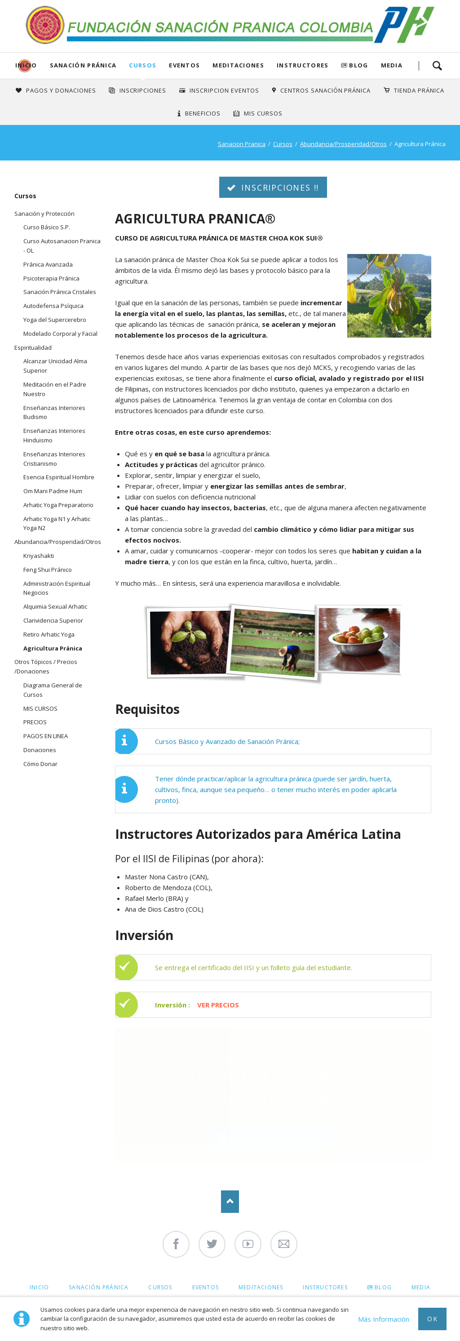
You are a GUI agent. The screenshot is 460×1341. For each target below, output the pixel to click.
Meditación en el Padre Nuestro (54, 389)
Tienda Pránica (419, 90)
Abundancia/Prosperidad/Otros (343, 144)
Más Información (383, 1318)
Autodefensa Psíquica (53, 306)
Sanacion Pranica (241, 144)
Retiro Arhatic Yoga (49, 634)
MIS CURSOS (40, 708)
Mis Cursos (263, 113)
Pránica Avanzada (48, 264)
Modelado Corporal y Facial (60, 334)
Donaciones (39, 750)
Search (437, 66)
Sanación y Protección (44, 213)
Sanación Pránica (83, 65)
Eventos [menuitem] (205, 1287)
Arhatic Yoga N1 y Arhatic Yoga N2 (56, 523)
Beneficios (203, 113)
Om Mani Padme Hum (52, 491)
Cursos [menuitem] (160, 1287)
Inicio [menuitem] (39, 1287)
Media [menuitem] (420, 1287)
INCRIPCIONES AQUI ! (278, 1136)
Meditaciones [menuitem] (261, 1287)
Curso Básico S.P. (46, 227)
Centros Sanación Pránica (325, 90)
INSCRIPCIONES (143, 90)
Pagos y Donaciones (61, 90)
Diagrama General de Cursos (52, 690)
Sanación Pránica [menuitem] (98, 1287)
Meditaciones (238, 65)
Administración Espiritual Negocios (56, 588)
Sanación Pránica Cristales (59, 292)
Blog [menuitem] (383, 1287)
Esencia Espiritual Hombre (58, 477)
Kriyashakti (38, 556)
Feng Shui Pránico (47, 570)
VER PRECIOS (218, 1004)
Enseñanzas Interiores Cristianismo (54, 459)
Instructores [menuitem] (325, 1287)
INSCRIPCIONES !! (279, 187)
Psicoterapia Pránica (51, 278)
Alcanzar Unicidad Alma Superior (55, 365)
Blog (358, 65)
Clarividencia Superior (53, 620)
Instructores (303, 65)
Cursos (142, 65)
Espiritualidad (33, 347)
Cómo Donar (40, 764)
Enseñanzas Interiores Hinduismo (54, 435)
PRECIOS (35, 722)
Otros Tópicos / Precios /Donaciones (45, 666)
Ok (432, 1318)
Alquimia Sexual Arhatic (55, 606)
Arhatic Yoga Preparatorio (58, 505)
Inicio (26, 65)
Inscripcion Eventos (224, 90)
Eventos (184, 65)
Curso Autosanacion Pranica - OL (62, 245)
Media (392, 65)
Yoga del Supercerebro (54, 320)
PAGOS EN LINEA (45, 736)
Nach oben (230, 1201)
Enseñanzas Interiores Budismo (54, 412)
